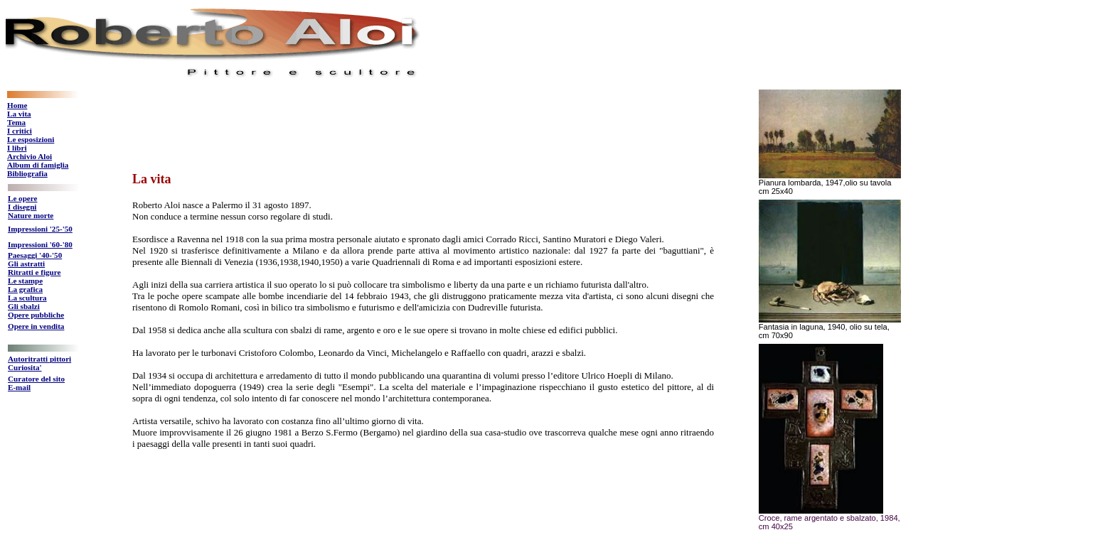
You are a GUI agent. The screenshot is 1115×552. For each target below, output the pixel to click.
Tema (16, 122)
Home (17, 105)
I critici (19, 130)
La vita (19, 113)
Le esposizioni (30, 139)
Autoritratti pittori (39, 359)
